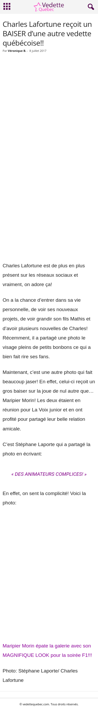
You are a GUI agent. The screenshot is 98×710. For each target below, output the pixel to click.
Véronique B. (17, 51)
